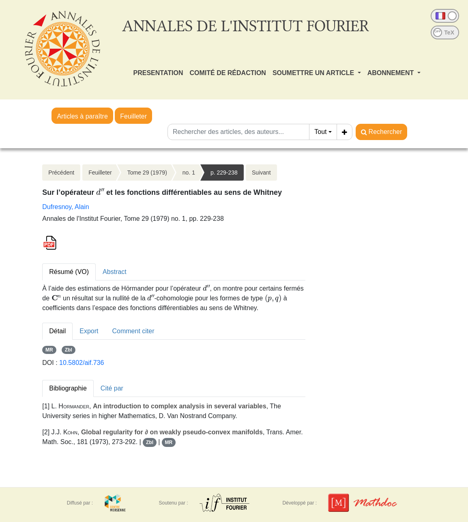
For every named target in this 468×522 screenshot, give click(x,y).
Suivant (261, 172)
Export (88, 331)
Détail (57, 331)
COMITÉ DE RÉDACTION (227, 72)
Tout (320, 131)
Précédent (61, 172)
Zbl (68, 350)
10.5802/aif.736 (81, 362)
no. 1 (188, 172)
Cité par (112, 388)
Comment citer (133, 331)
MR (49, 350)
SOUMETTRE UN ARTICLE (314, 72)
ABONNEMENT (391, 72)
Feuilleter (133, 116)
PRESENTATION (158, 72)
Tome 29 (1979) (147, 172)
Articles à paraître (82, 116)
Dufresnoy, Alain (65, 206)
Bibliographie (68, 388)
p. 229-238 (224, 172)
